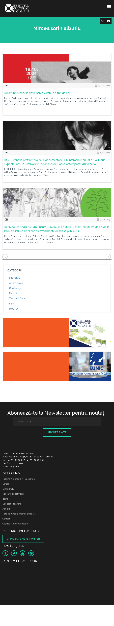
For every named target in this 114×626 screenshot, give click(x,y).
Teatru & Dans (17, 298)
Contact (6, 518)
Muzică (13, 293)
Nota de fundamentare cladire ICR (19, 514)
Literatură (15, 278)
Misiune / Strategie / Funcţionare (18, 479)
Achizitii (6, 509)
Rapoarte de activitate (13, 494)
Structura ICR (9, 489)
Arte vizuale (16, 283)
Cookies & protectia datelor (15, 523)
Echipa (5, 484)
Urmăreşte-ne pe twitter (23, 538)
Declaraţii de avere (11, 504)
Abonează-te (57, 432)
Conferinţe (15, 288)
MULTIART (15, 308)
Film (11, 303)
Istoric (5, 499)
